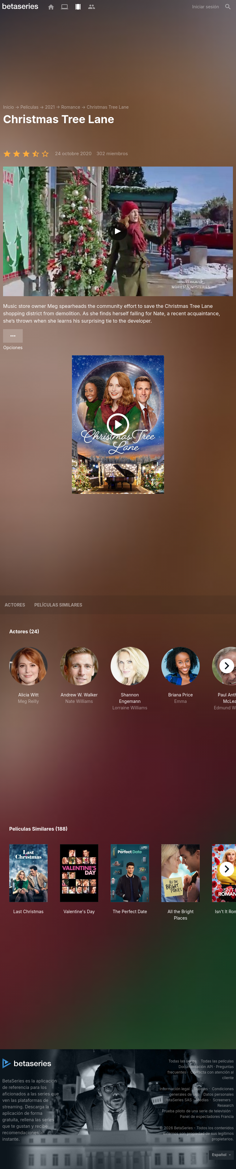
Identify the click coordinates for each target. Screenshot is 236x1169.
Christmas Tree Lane (107, 107)
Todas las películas (217, 1061)
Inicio (8, 107)
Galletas (201, 1088)
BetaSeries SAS (178, 1100)
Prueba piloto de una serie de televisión (196, 1111)
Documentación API (196, 1066)
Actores (15, 604)
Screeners (221, 1100)
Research (226, 1105)
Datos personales (218, 1094)
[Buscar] (228, 7)
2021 (50, 107)
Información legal (174, 1088)
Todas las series (182, 1061)
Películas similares (58, 604)
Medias (202, 1100)
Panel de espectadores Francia (207, 1116)
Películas (29, 107)
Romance (70, 107)
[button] (28, 679)
